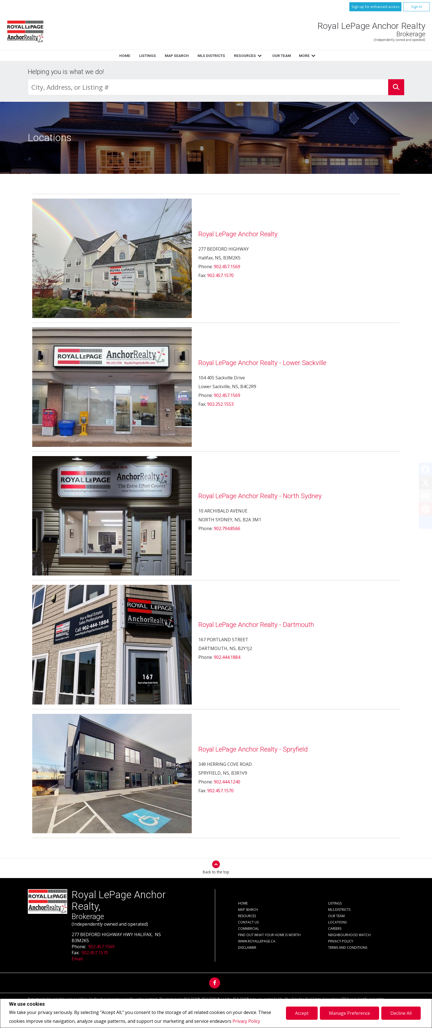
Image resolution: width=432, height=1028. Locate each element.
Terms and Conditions (347, 947)
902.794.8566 (227, 528)
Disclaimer (247, 947)
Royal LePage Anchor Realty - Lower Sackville (262, 363)
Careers (334, 928)
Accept (302, 1013)
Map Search (177, 55)
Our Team (281, 55)
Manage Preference (349, 1013)
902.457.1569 (227, 267)
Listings (147, 55)
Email (77, 959)
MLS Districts (211, 55)
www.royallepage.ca (256, 941)
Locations (337, 922)
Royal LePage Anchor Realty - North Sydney (260, 496)
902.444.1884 (227, 657)
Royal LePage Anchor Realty (237, 234)
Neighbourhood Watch (349, 935)
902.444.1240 (227, 782)
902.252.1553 (220, 404)
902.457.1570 (220, 275)
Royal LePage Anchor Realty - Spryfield (253, 749)
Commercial (248, 928)
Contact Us (248, 922)
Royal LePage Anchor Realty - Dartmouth (256, 625)
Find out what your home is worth (269, 935)
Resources (245, 55)
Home (124, 55)
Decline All (401, 1013)
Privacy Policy (246, 1021)
